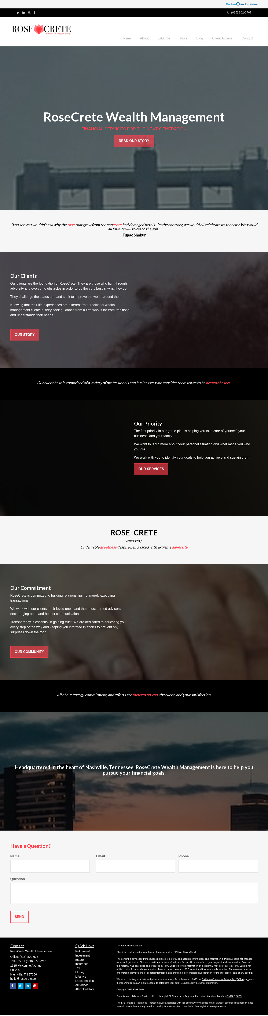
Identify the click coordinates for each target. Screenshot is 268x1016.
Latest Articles (84, 981)
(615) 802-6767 (239, 12)
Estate (79, 960)
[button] (136, 32)
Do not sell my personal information (199, 983)
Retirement (82, 951)
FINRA (230, 997)
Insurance (81, 964)
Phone (184, 857)
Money (79, 972)
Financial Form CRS (131, 946)
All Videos (81, 985)
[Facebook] (34, 13)
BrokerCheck (190, 952)
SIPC (239, 997)
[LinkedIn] (23, 13)
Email (100, 857)
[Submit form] (19, 917)
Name (15, 857)
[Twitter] (18, 13)
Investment (82, 956)
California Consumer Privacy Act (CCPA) (223, 980)
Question (17, 879)
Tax (77, 968)
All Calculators (84, 989)
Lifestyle (80, 977)
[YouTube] (29, 13)
